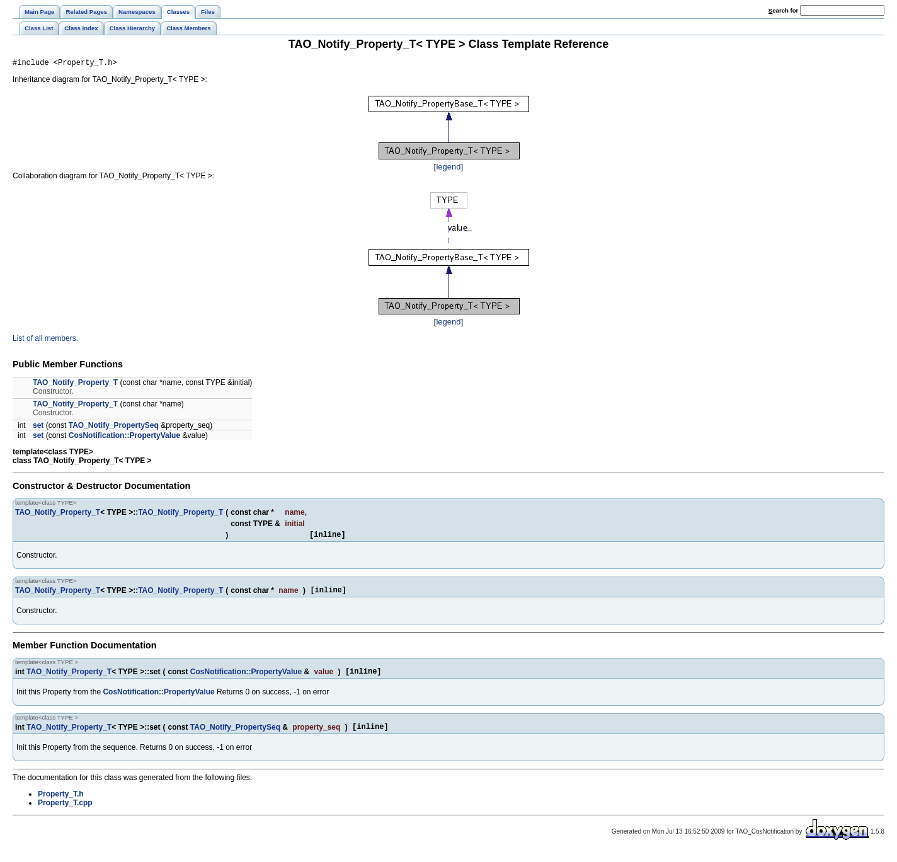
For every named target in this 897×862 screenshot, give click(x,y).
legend (448, 168)
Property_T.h (61, 803)
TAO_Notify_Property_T (75, 384)
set (38, 427)
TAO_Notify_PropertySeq (114, 427)
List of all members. (45, 340)
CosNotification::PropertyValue (124, 437)
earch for (783, 10)
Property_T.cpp (65, 812)
